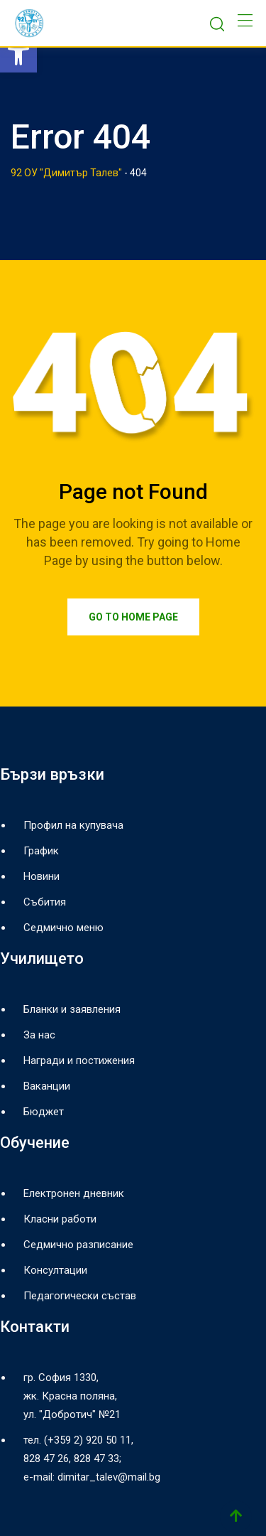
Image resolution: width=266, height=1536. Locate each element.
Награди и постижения (79, 1060)
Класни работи (59, 1219)
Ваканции (46, 1086)
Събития (44, 902)
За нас (39, 1035)
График (41, 850)
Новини (41, 876)
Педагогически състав (79, 1295)
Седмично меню (63, 927)
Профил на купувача (73, 825)
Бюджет (43, 1111)
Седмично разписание (78, 1244)
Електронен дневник (73, 1193)
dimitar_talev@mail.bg (108, 1477)
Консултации (55, 1270)
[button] (18, 54)
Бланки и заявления (72, 1009)
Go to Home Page (133, 617)
